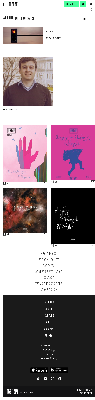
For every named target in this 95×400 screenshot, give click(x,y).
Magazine (49, 329)
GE (90, 4)
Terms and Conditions (48, 284)
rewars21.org (49, 358)
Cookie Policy (48, 290)
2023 (45, 183)
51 (8, 234)
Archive (49, 335)
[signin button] (83, 4)
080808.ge (49, 350)
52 (56, 182)
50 (56, 245)
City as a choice (53, 38)
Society (49, 309)
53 (8, 183)
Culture (49, 315)
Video (49, 322)
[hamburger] (4, 3)
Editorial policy (49, 260)
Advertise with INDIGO (48, 272)
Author (8, 18)
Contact (49, 278)
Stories (49, 302)
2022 (93, 245)
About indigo (49, 254)
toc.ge (49, 354)
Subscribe (71, 4)
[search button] (91, 9)
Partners (49, 266)
